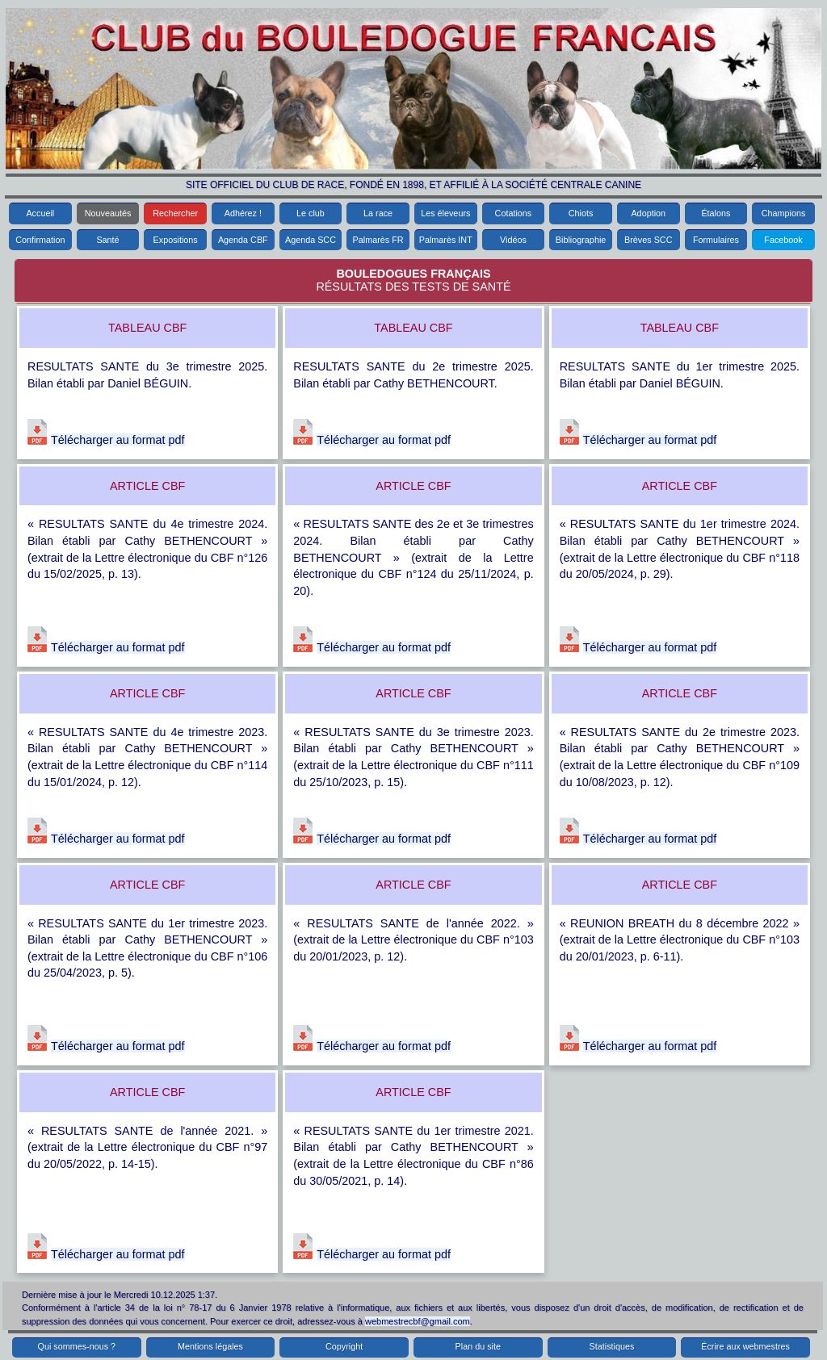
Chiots (581, 213)
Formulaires (716, 240)
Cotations (513, 213)
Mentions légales (210, 1346)
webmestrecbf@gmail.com (417, 1321)
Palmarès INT (445, 240)
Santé (107, 240)
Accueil (40, 213)
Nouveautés (108, 213)
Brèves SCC (648, 240)
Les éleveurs (445, 213)
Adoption (648, 213)
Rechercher (175, 213)
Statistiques (612, 1346)
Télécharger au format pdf (118, 439)
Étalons (715, 213)
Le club (310, 213)
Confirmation (40, 240)
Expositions (175, 240)
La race (378, 213)
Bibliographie (581, 240)
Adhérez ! (243, 213)
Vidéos (513, 240)
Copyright (344, 1346)
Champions (784, 213)
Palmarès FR (378, 240)
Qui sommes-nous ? (77, 1346)
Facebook (783, 240)
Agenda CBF (243, 240)
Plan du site (478, 1346)
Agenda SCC (310, 240)
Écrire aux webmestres (745, 1346)
